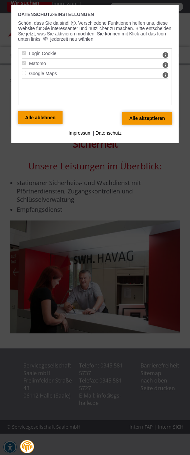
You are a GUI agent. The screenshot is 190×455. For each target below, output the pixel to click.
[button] (27, 446)
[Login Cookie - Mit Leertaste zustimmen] (24, 53)
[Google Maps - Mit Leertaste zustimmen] (24, 73)
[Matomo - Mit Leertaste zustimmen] (24, 63)
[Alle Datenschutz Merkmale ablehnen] (40, 117)
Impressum (80, 133)
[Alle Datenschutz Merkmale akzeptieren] (147, 118)
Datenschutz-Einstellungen (56, 14)
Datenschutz (108, 133)
